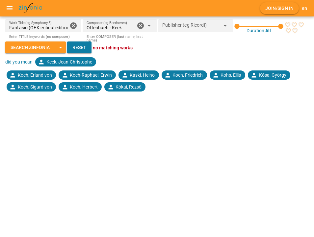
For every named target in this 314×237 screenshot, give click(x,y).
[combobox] (111, 28)
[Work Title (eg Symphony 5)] (38, 25)
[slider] (259, 26)
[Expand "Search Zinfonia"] (60, 47)
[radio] (288, 25)
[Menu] (9, 8)
